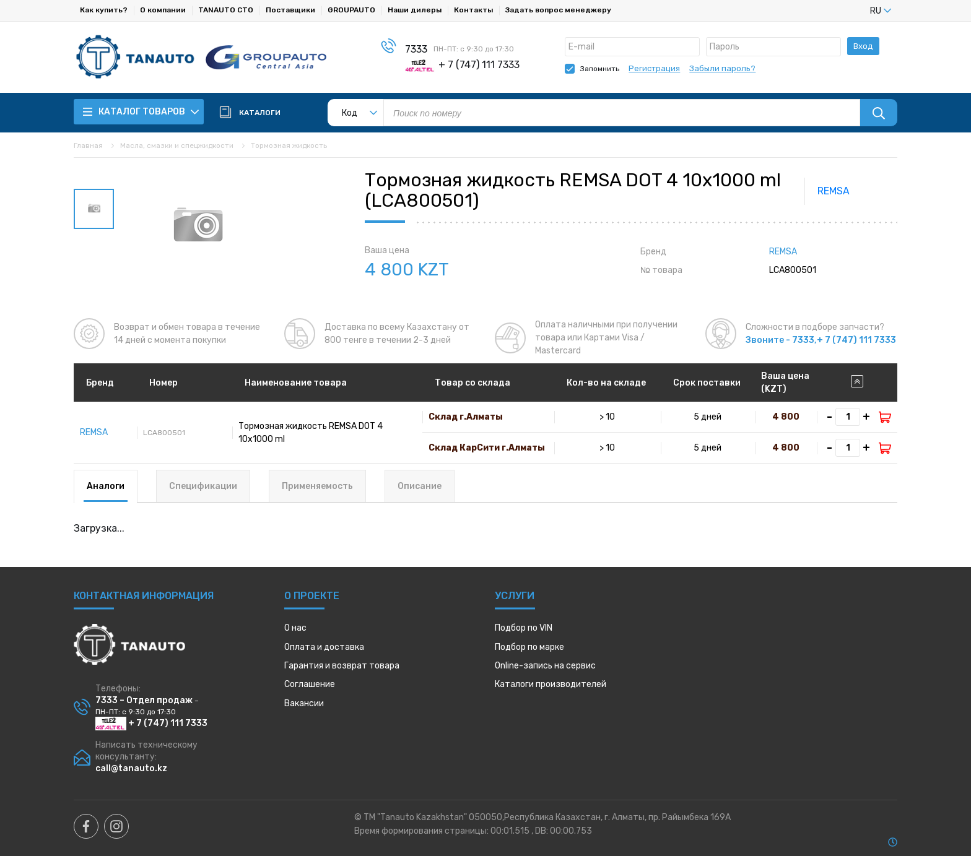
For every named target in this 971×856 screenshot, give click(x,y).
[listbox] (860, 10)
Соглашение (309, 684)
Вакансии (304, 703)
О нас (295, 628)
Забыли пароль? (722, 68)
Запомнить (599, 68)
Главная (88, 145)
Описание (420, 486)
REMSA (833, 191)
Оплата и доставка (324, 647)
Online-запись (545, 665)
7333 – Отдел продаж (144, 700)
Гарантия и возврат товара (341, 665)
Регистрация (654, 68)
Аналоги (105, 486)
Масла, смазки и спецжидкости (176, 145)
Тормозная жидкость (289, 145)
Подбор (523, 628)
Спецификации (203, 486)
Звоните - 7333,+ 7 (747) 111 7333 (821, 340)
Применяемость (317, 486)
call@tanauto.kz (131, 768)
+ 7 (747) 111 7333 (151, 723)
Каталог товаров (141, 111)
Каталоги (550, 684)
